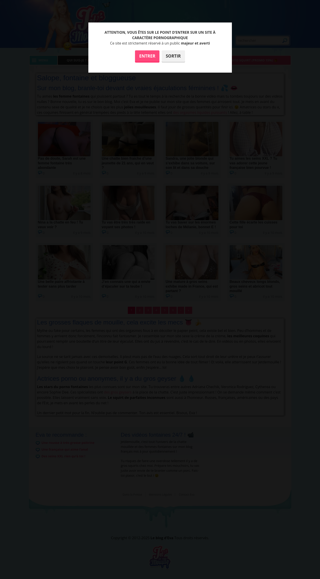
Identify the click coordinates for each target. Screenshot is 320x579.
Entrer (147, 56)
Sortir (173, 56)
